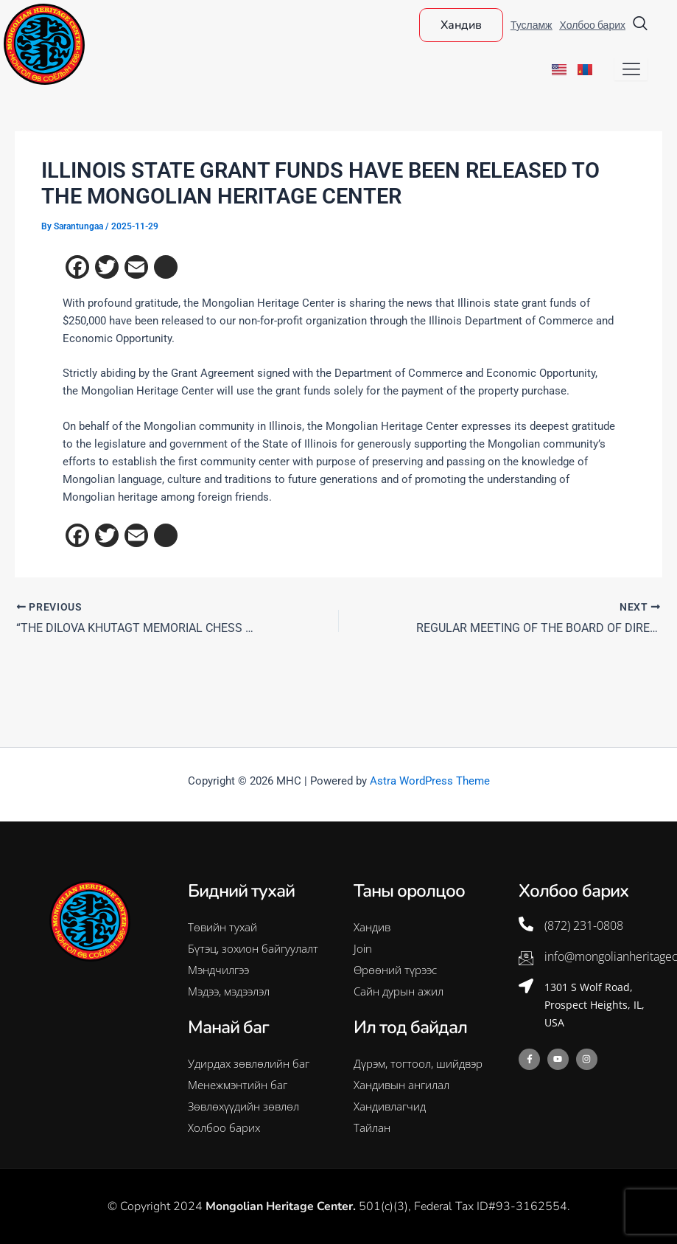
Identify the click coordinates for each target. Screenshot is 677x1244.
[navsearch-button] (640, 25)
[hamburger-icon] (631, 69)
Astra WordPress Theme (430, 781)
